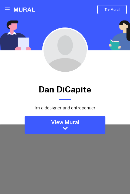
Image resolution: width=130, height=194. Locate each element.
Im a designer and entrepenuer (65, 108)
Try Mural (112, 10)
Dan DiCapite (65, 88)
